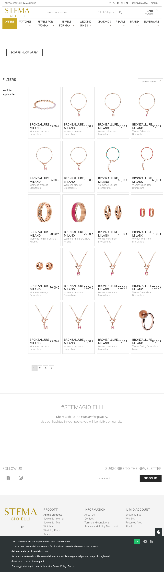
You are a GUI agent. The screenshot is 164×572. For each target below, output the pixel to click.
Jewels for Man (52, 522)
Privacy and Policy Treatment (101, 526)
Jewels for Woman (54, 518)
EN (114, 3)
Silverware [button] (151, 21)
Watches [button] (25, 21)
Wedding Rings (52, 530)
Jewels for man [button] (65, 23)
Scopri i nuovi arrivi (24, 52)
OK (137, 541)
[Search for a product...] (71, 12)
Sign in (154, 3)
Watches (49, 526)
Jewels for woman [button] (45, 23)
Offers (9, 21)
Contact (89, 518)
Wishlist (130, 518)
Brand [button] (134, 21)
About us (89, 514)
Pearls (47, 534)
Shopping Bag (133, 514)
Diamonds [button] (104, 21)
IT (110, 3)
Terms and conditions (96, 522)
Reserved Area (140, 3)
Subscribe (150, 478)
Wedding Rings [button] (86, 23)
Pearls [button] (120, 21)
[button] (150, 81)
